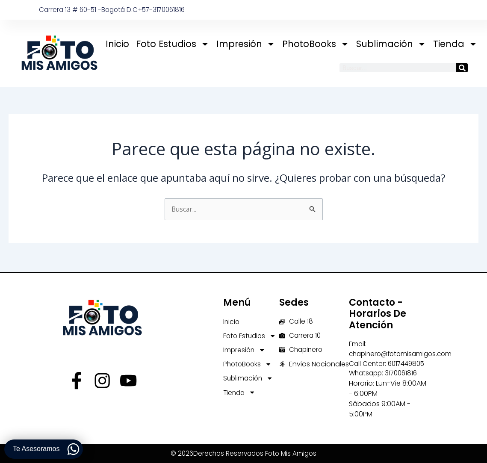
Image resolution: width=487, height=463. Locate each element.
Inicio (117, 44)
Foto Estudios (173, 43)
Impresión (245, 43)
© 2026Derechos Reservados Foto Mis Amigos (243, 454)
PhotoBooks (315, 43)
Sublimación (391, 43)
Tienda (455, 43)
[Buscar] (462, 67)
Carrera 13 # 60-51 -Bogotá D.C (90, 10)
